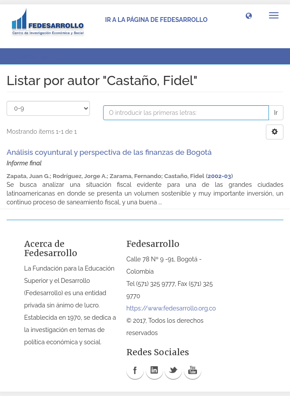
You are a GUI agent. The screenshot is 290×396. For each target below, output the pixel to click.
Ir (276, 112)
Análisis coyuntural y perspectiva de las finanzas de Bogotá (109, 152)
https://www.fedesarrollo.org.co (171, 308)
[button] (249, 15)
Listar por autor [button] (37, 56)
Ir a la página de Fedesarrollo (156, 19)
